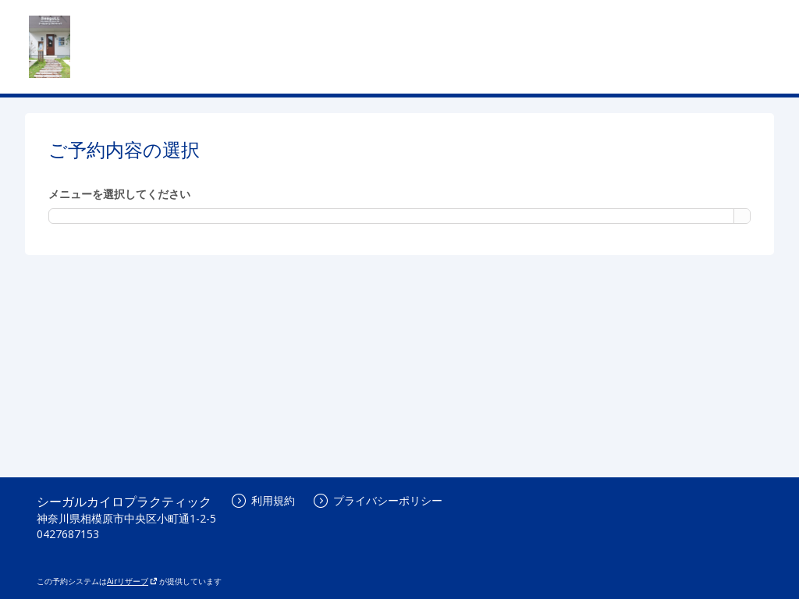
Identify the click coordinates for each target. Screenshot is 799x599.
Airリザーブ (132, 581)
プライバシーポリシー (378, 500)
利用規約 (263, 500)
